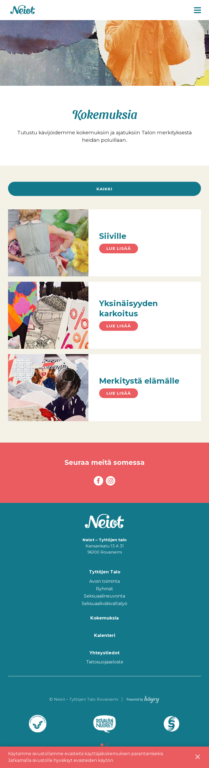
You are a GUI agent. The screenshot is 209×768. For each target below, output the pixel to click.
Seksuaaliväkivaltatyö (104, 603)
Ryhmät (104, 589)
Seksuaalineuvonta (104, 596)
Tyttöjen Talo (104, 572)
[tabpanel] (37, 724)
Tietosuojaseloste (104, 662)
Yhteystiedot (104, 652)
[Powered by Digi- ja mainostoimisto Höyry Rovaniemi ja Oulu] (143, 698)
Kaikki (104, 188)
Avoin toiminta (104, 581)
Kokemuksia (104, 618)
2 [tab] (107, 744)
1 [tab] (101, 744)
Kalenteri (104, 635)
